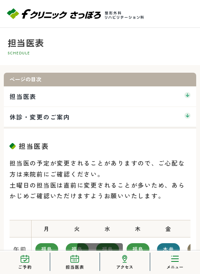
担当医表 (23, 96)
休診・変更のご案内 (40, 117)
